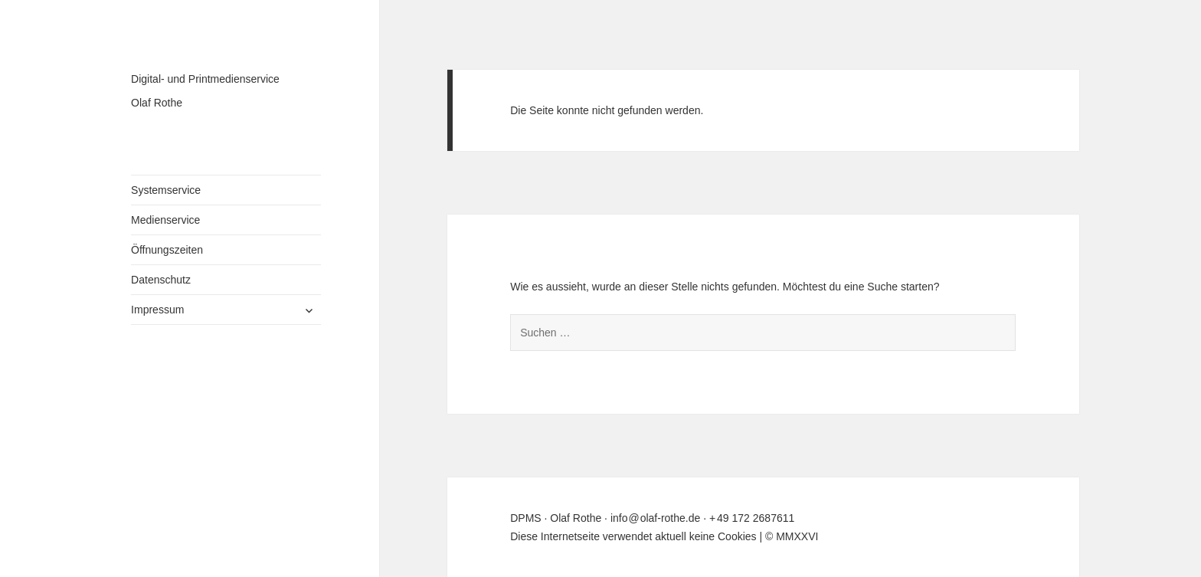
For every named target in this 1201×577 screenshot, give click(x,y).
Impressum (157, 309)
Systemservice (166, 190)
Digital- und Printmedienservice (205, 79)
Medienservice (165, 220)
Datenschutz (161, 280)
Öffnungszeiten (167, 250)
